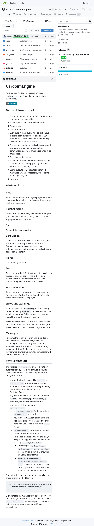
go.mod (9, 59)
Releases (62, 50)
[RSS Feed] (50, 9)
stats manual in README (30, 72)
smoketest (10, 50)
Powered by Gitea (29, 520)
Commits (11, 21)
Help (22, 3)
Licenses (53, 524)
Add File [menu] (35, 30)
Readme (63, 39)
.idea (8, 41)
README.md (11, 72)
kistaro (9, 9)
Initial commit (25, 68)
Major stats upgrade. (28, 59)
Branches (29, 21)
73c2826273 (21, 36)
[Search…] (90, 21)
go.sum (9, 63)
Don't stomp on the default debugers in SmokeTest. (40, 50)
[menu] (34, 524)
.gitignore (10, 54)
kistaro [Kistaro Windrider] (9, 36)
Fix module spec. (27, 54)
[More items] (90, 14)
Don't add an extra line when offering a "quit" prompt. (41, 45)
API (62, 524)
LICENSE (9, 68)
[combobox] (15, 30)
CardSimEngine (23, 9)
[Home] (4, 3)
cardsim (9, 45)
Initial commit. (26, 41)
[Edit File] (52, 79)
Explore (13, 3)
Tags (47, 21)
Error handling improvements (75, 54)
